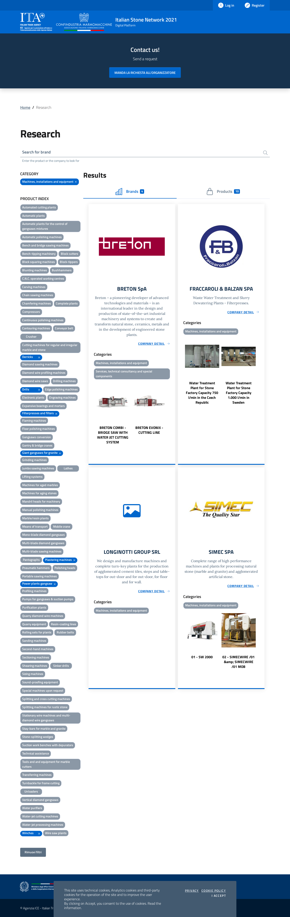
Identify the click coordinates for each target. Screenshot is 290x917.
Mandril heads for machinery (41, 501)
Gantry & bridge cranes (37, 445)
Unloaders (31, 791)
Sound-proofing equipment (40, 682)
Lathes (68, 468)
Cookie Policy (213, 890)
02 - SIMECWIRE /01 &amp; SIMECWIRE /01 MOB (238, 661)
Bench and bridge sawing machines (45, 245)
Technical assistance (35, 753)
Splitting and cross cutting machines (46, 698)
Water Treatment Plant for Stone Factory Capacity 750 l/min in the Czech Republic (202, 393)
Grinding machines (34, 460)
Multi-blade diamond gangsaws (43, 543)
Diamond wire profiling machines (43, 372)
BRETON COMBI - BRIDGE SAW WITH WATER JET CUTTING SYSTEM (112, 435)
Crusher (31, 336)
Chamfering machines (36, 303)
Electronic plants (33, 397)
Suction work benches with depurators (47, 745)
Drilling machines (64, 381)
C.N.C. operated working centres (43, 278)
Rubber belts (65, 632)
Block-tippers (69, 262)
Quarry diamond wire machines (42, 615)
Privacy (192, 890)
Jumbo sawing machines (38, 468)
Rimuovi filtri (33, 852)
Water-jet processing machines (42, 824)
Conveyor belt (64, 328)
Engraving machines (62, 397)
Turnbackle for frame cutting (41, 783)
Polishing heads (64, 568)
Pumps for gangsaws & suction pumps (47, 599)
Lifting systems (32, 476)
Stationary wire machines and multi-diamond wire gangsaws (46, 717)
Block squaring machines (38, 262)
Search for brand (36, 152)
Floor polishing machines (38, 429)
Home (25, 107)
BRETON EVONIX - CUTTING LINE (149, 430)
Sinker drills (61, 665)
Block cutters (69, 253)
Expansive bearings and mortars (43, 405)
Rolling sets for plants (36, 632)
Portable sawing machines (39, 576)
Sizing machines (32, 674)
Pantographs (31, 559)
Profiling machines (34, 591)
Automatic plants (33, 215)
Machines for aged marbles (40, 485)
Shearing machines (34, 665)
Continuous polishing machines (42, 320)
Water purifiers (32, 808)
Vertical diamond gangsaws (40, 799)
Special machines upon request (42, 690)
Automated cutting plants (39, 207)
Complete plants (67, 303)
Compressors (31, 311)
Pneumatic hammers (36, 568)
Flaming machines (34, 420)
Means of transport (35, 526)
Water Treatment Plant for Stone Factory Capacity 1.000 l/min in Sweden (239, 393)
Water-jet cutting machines (40, 816)
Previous (90, 413)
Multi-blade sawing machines (42, 551)
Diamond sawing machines (40, 364)
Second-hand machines (37, 649)
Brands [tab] (130, 191)
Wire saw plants (56, 833)
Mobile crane (61, 526)
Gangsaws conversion (36, 437)
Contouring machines (36, 328)
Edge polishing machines (61, 389)
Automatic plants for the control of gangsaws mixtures (44, 226)
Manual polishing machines (40, 509)
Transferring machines (37, 775)
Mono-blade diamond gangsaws (43, 534)
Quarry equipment (34, 624)
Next (173, 413)
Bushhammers (62, 270)
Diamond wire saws (35, 381)
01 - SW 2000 (202, 657)
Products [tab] (223, 191)
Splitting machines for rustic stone (44, 707)
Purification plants (34, 607)
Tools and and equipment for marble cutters (46, 764)
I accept (219, 895)
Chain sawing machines (37, 295)
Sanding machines (34, 640)
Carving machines (33, 286)
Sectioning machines (35, 657)
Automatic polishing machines (42, 237)
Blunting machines (34, 270)
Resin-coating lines (63, 624)
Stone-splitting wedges (37, 737)
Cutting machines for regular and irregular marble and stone (49, 347)
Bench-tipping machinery (39, 253)
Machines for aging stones (39, 493)
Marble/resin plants (35, 518)
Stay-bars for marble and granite (43, 728)
